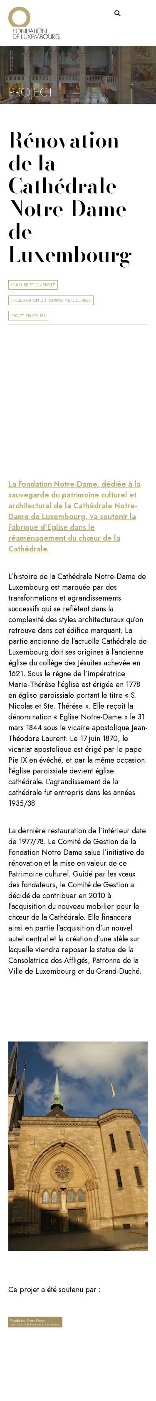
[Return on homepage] (33, 19)
